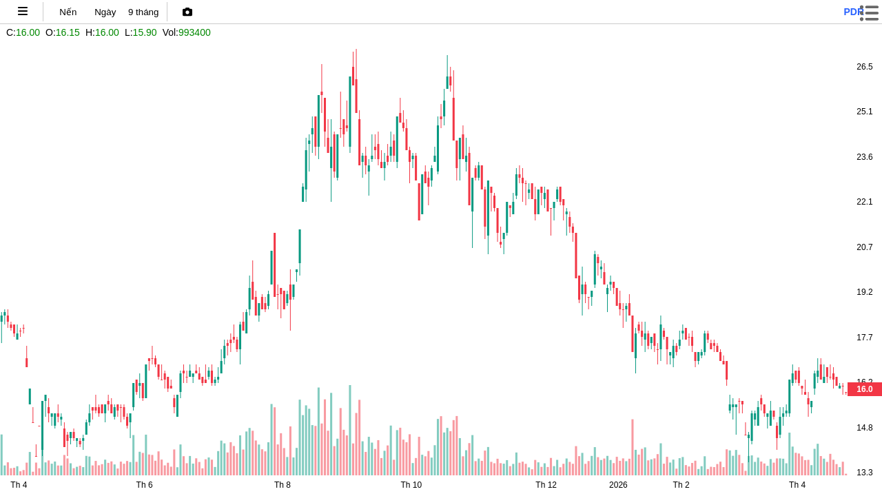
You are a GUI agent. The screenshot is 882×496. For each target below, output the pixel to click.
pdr (853, 11)
